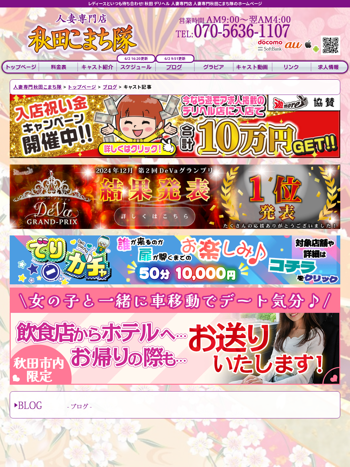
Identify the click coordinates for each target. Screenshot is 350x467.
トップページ (19, 67)
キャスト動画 (252, 67)
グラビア (213, 67)
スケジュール (136, 67)
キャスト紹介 (97, 67)
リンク (291, 67)
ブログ (175, 67)
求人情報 (330, 67)
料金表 (58, 67)
